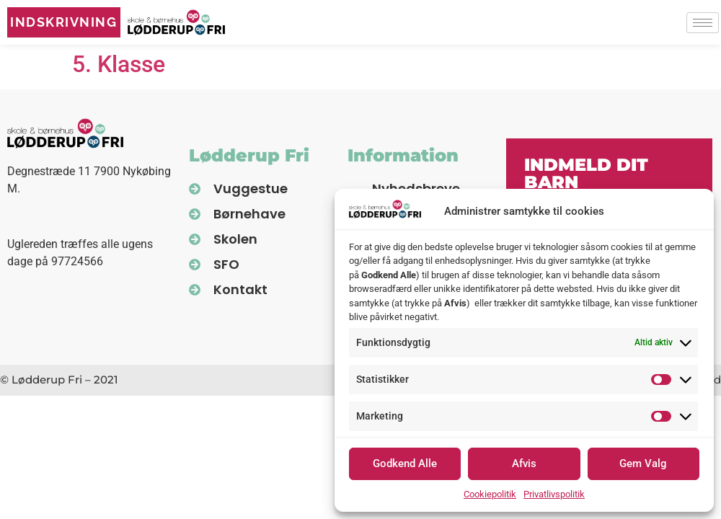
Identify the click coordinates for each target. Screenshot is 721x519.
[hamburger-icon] (702, 22)
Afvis (524, 463)
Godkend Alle (405, 463)
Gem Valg (643, 463)
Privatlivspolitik (554, 494)
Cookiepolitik (490, 494)
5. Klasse (118, 64)
